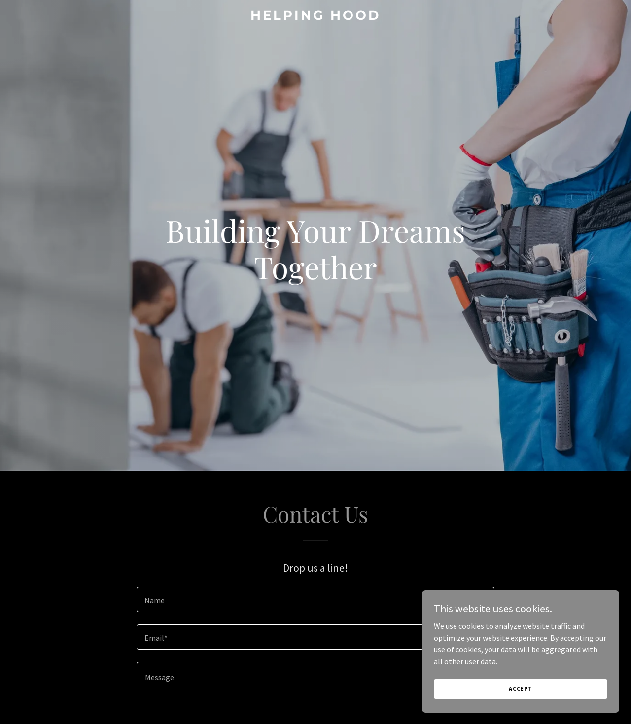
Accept (520, 688)
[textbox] (315, 599)
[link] (315, 17)
